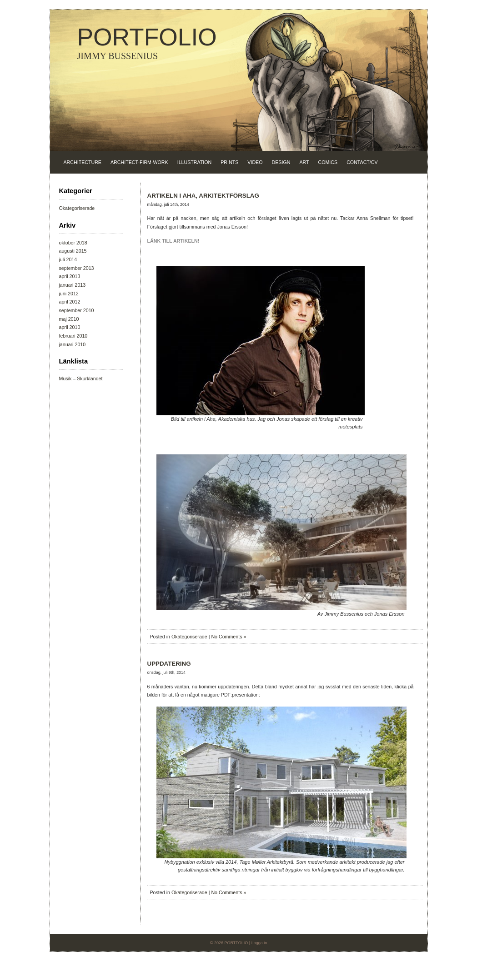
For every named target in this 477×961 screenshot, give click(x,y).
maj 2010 (69, 319)
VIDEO (254, 162)
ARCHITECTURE (82, 162)
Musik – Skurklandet (81, 378)
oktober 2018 (73, 242)
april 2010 (69, 327)
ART (304, 162)
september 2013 (76, 268)
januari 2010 (72, 344)
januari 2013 (72, 285)
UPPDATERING (169, 663)
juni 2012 (69, 293)
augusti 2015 (73, 251)
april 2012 (69, 301)
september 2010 (76, 310)
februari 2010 (73, 336)
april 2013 (69, 276)
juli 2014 (68, 259)
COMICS (328, 162)
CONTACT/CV (361, 162)
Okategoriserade (77, 208)
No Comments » (228, 636)
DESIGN (281, 162)
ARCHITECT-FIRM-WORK (139, 162)
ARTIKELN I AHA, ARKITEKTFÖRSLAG (203, 195)
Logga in (259, 943)
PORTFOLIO (147, 37)
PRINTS (229, 162)
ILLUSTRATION (194, 162)
